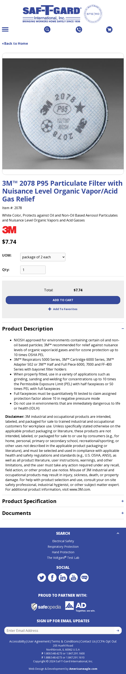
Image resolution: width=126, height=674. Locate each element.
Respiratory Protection (63, 547)
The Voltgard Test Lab (63, 558)
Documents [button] (16, 512)
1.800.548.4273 (53, 653)
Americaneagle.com (83, 669)
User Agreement (38, 641)
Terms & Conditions (65, 641)
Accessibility (17, 641)
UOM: (6, 255)
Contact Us (88, 641)
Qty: (5, 269)
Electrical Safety (63, 541)
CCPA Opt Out (107, 641)
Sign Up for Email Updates (63, 620)
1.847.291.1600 (75, 653)
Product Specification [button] (29, 500)
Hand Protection (63, 552)
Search (63, 533)
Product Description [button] (27, 328)
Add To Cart (63, 300)
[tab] (63, 328)
